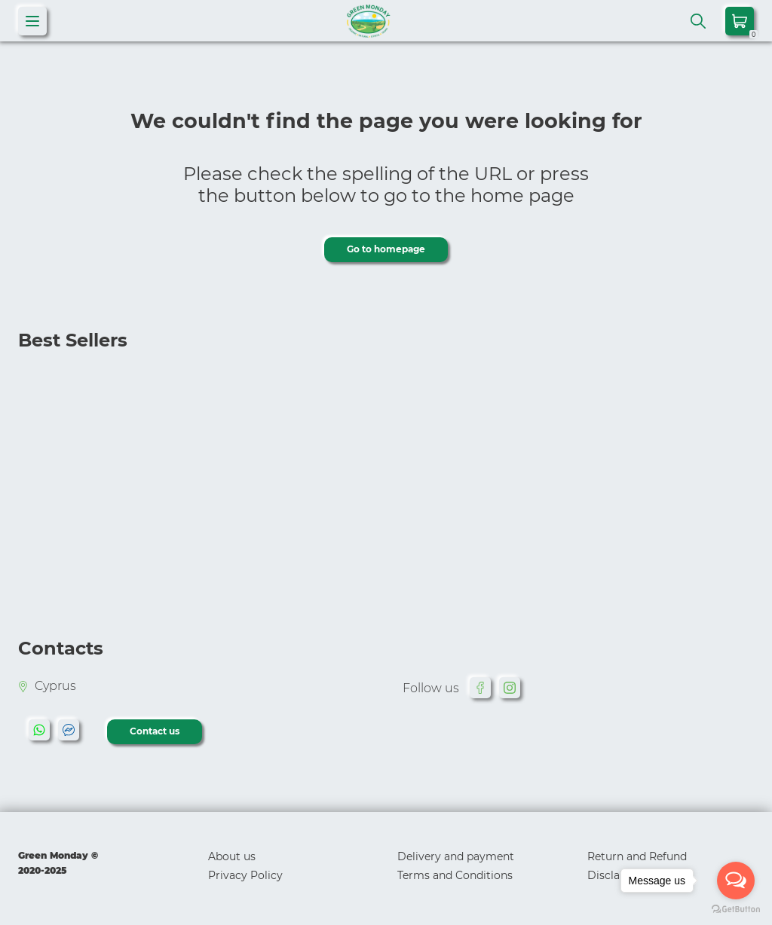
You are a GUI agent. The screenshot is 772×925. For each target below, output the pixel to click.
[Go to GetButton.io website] (736, 909)
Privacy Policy (245, 875)
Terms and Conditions (455, 875)
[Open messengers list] (736, 880)
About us (232, 856)
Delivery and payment (455, 856)
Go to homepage (386, 249)
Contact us (154, 731)
